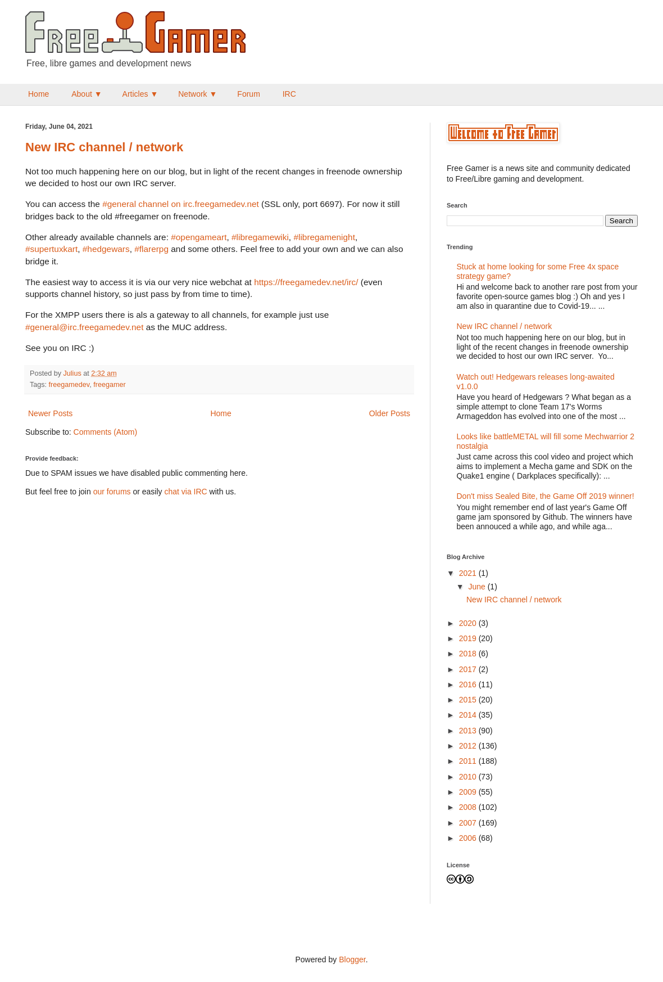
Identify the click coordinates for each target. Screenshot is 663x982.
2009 (469, 791)
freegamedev (69, 385)
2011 (469, 760)
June (477, 586)
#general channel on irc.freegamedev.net (180, 204)
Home (38, 93)
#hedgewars (106, 249)
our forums (112, 491)
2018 (469, 653)
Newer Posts (50, 413)
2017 (469, 669)
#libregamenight (324, 237)
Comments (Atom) (106, 431)
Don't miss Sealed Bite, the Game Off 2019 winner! (545, 496)
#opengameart (198, 237)
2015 (469, 699)
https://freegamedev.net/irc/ (306, 282)
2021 (469, 573)
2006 (469, 838)
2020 (469, 623)
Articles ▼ (140, 93)
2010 (469, 776)
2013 (469, 730)
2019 (469, 638)
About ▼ (86, 93)
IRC (289, 93)
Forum (248, 93)
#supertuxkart (51, 249)
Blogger (352, 959)
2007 (469, 822)
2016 (469, 684)
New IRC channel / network (104, 147)
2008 (469, 807)
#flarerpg (151, 249)
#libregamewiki (260, 237)
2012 (469, 745)
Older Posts (389, 413)
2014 (469, 714)
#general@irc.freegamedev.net (84, 327)
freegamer (109, 385)
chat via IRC (185, 491)
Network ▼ (197, 93)
